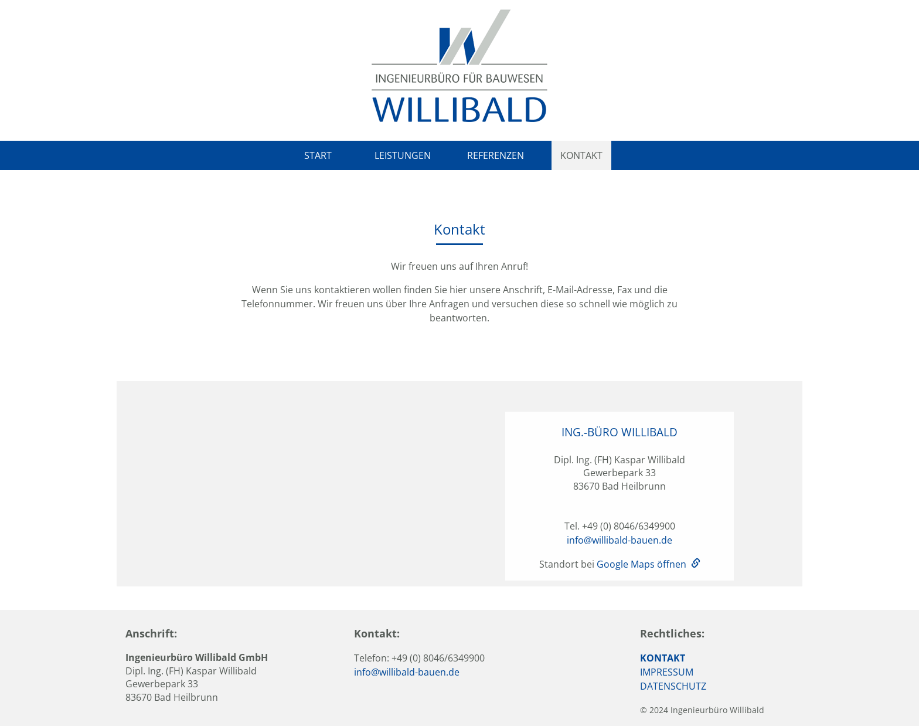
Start (318, 155)
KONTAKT (662, 658)
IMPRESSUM (666, 672)
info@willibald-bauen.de (619, 540)
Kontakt (581, 155)
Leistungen (403, 155)
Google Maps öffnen (641, 564)
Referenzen (495, 155)
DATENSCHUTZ (673, 686)
